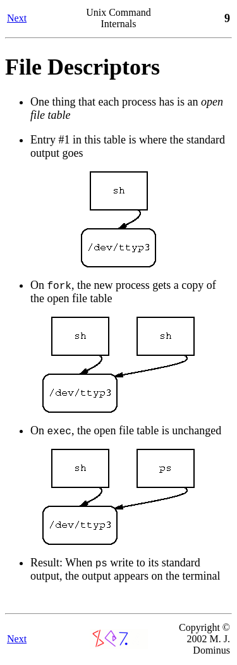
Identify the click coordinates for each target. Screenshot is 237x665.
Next (17, 18)
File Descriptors (82, 67)
